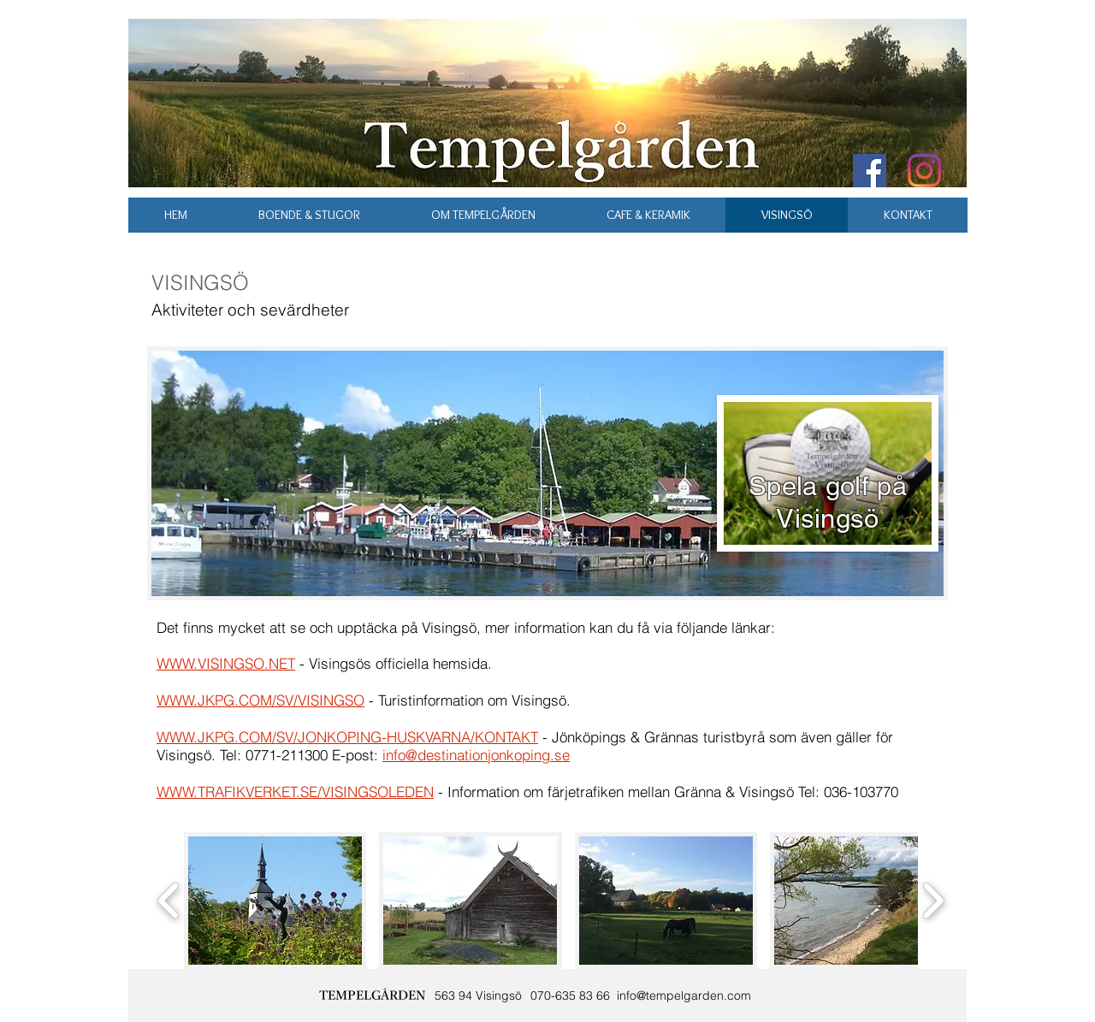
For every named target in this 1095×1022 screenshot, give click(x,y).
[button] (275, 900)
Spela (783, 485)
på (892, 485)
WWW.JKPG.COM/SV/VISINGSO (260, 700)
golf (847, 485)
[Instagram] (924, 170)
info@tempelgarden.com (684, 995)
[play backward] (169, 901)
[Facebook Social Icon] (869, 170)
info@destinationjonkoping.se (476, 755)
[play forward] (933, 901)
